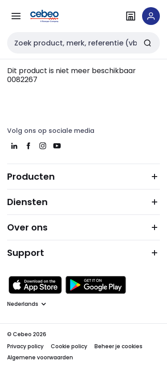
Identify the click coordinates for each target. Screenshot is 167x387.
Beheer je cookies (118, 346)
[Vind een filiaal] (130, 16)
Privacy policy (25, 346)
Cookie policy (69, 346)
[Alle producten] (16, 16)
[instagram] (43, 146)
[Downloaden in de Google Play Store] (95, 285)
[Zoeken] (147, 43)
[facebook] (28, 146)
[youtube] (57, 146)
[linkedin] (14, 146)
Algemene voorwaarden (40, 357)
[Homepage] (57, 16)
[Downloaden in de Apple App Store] (35, 285)
